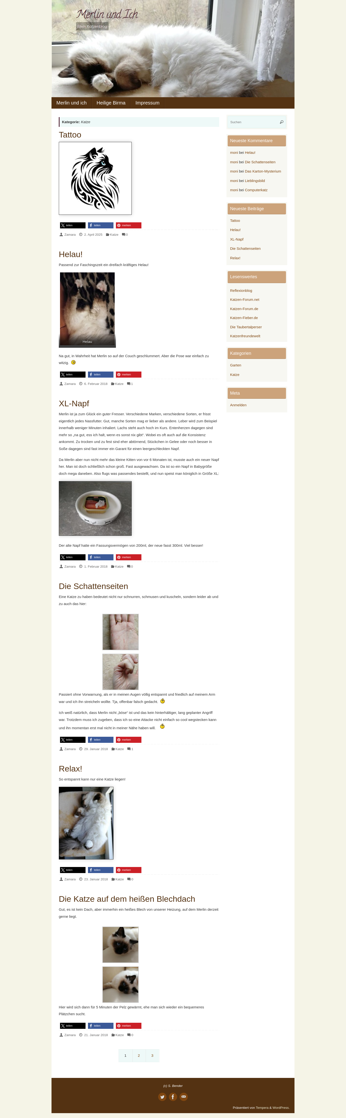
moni (234, 152)
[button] (73, 225)
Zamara (70, 234)
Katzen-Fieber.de (244, 318)
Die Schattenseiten (93, 586)
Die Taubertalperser (246, 327)
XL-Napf (74, 403)
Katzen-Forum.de (244, 309)
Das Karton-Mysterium (263, 171)
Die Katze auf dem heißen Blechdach (127, 898)
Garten (235, 365)
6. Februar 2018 (95, 384)
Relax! (70, 768)
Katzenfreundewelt (245, 336)
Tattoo (70, 134)
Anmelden (238, 405)
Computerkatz (256, 190)
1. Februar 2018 (95, 566)
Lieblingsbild (255, 181)
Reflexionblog (241, 290)
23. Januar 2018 (96, 879)
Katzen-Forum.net (244, 299)
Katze (114, 234)
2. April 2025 (93, 234)
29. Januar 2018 (96, 749)
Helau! (71, 254)
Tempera (262, 1107)
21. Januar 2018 (96, 1035)
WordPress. (281, 1107)
